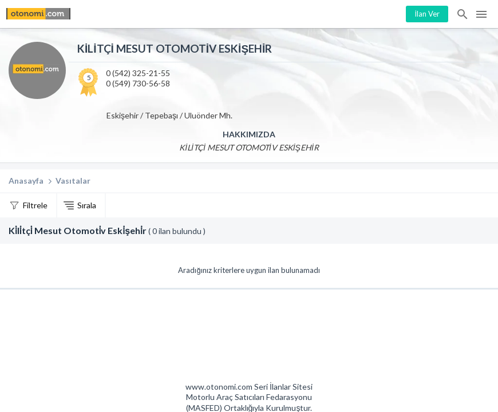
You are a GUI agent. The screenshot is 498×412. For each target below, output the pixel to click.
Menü (481, 14)
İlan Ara (463, 14)
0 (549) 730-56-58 (138, 83)
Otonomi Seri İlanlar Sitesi (208, 338)
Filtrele (35, 205)
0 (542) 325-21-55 (138, 73)
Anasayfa (26, 180)
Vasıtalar (73, 180)
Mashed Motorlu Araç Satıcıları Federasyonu (290, 338)
